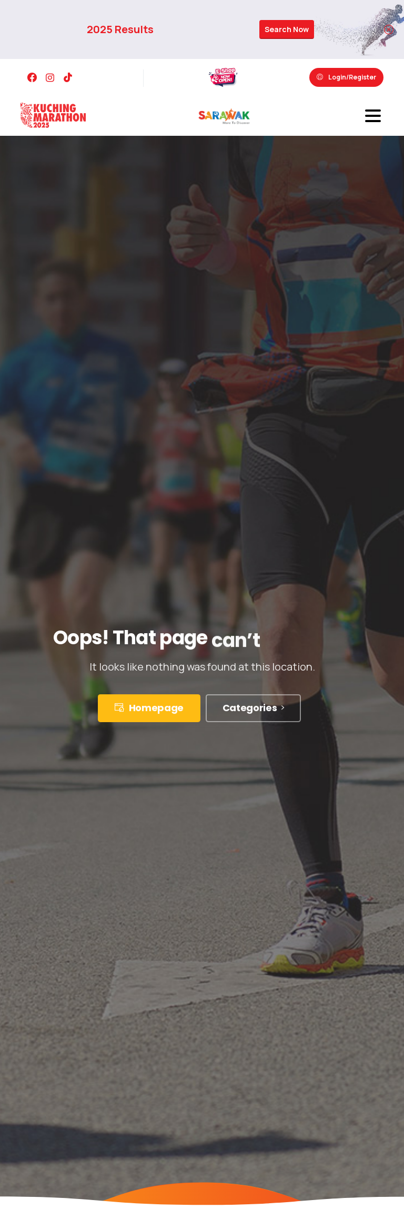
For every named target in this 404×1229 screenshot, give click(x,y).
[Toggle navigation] (372, 116)
